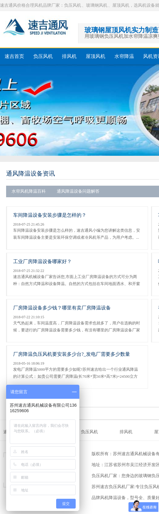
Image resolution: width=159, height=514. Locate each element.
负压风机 (43, 56)
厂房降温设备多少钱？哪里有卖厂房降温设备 (62, 307)
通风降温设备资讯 (30, 173)
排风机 (69, 56)
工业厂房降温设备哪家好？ (42, 261)
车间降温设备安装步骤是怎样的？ (49, 215)
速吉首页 (14, 56)
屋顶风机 (95, 56)
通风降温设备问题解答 (78, 191)
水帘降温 (124, 56)
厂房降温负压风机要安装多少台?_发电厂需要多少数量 (71, 354)
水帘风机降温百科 (29, 191)
